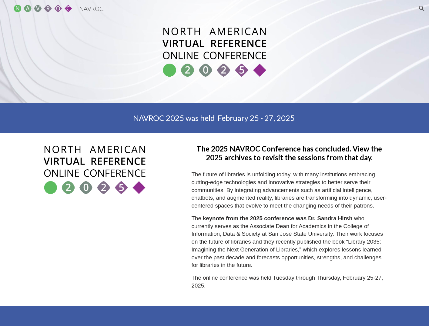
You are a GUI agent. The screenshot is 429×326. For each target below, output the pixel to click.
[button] (421, 8)
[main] (214, 118)
